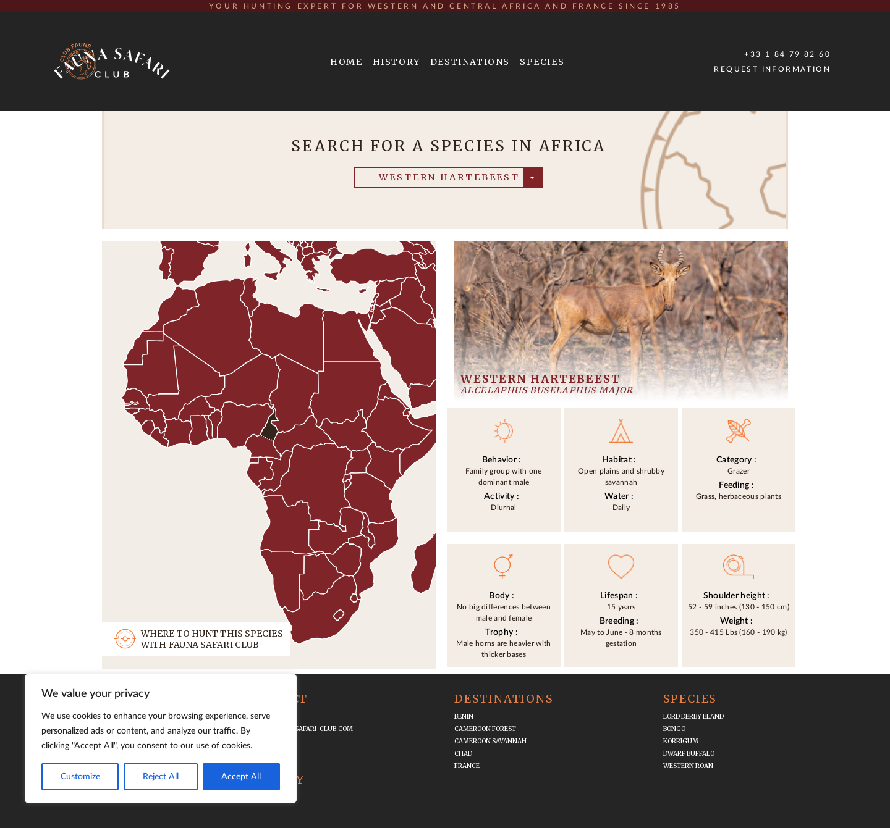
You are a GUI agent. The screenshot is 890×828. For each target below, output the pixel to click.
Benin (463, 717)
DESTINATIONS (470, 61)
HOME (346, 61)
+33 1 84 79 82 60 (787, 54)
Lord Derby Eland (693, 717)
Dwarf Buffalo (688, 754)
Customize (80, 776)
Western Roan (688, 766)
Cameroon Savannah (490, 741)
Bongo (674, 729)
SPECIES (542, 61)
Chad (463, 754)
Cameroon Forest (485, 729)
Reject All (161, 776)
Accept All (241, 776)
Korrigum (680, 741)
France (467, 766)
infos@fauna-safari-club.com (299, 729)
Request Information (772, 69)
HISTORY (396, 61)
